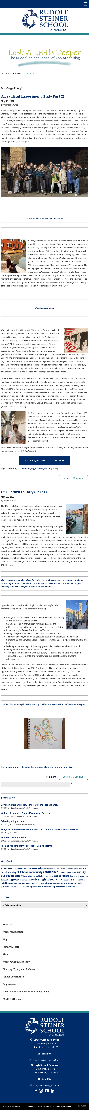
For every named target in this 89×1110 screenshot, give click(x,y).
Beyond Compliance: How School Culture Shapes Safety (29, 805)
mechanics (27, 883)
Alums (6, 954)
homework (67, 880)
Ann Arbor (27, 869)
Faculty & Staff (11, 947)
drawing (26, 468)
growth (16, 879)
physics (13, 887)
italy (55, 468)
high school (37, 468)
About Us (19, 73)
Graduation (6, 880)
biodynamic (75, 869)
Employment (10, 984)
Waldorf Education (13, 932)
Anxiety (37, 868)
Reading (28, 887)
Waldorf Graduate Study (16, 962)
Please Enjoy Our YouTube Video (44, 460)
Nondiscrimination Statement (58, 1106)
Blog (33, 73)
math (20, 883)
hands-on (26, 880)
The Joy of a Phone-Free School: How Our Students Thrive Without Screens (39, 829)
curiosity (80, 872)
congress (62, 872)
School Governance (13, 976)
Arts (58, 869)
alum (18, 868)
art (19, 468)
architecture (48, 869)
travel (72, 767)
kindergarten (11, 883)
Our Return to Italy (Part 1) (24, 492)
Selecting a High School (13, 821)
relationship (49, 887)
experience (61, 875)
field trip (73, 876)
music (63, 883)
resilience (60, 887)
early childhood (39, 876)
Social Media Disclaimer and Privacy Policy (26, 991)
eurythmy (49, 876)
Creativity (70, 872)
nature (69, 883)
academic (11, 468)
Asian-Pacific (66, 869)
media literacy (38, 883)
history (48, 468)
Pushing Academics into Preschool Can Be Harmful (27, 846)
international (79, 880)
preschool (20, 887)
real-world (38, 886)
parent (5, 886)
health (34, 879)
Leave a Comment (73, 478)
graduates (83, 876)
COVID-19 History (12, 999)
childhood (22, 872)
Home (5, 73)
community (36, 872)
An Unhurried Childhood (13, 837)
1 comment (50, 777)
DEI (3, 876)
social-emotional (59, 767)
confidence (50, 872)
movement (57, 883)
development (15, 875)
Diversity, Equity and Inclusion (19, 969)
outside (78, 883)
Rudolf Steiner (72, 887)
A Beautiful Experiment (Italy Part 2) (32, 96)
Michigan (48, 883)
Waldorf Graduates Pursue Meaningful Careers (25, 813)
